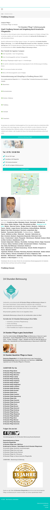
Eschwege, (31, 242)
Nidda (6, 246)
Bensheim (34, 226)
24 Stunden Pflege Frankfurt (11, 394)
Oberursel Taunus (15, 226)
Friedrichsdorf (9, 238)
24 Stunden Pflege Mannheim (11, 422)
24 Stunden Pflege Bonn (10, 418)
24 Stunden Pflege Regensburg (12, 396)
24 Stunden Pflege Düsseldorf (11, 372)
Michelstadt (36, 251)
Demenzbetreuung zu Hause (11, 440)
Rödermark (21, 234)
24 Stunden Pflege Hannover (11, 408)
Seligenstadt (9, 242)
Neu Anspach (12, 257)
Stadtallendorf (17, 240)
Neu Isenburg (24, 228)
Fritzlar (35, 255)
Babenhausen (9, 247)
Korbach (43, 238)
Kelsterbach (21, 246)
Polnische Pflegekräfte (9, 442)
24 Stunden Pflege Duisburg (11, 410)
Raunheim (30, 251)
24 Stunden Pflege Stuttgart (11, 382)
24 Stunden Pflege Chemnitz (11, 400)
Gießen (11, 224)
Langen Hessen (15, 228)
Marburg (15, 224)
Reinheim (10, 251)
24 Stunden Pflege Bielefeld (11, 416)
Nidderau (17, 242)
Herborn (37, 242)
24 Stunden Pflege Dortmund (11, 402)
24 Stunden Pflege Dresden (11, 390)
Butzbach (13, 236)
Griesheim (7, 236)
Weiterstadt (34, 236)
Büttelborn (20, 255)
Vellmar (10, 244)
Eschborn (9, 240)
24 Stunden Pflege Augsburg (11, 380)
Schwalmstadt (28, 244)
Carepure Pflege (5, 22)
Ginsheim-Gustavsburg (20, 247)
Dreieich (28, 226)
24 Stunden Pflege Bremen (11, 406)
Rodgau (23, 226)
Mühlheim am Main (11, 234)
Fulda (20, 224)
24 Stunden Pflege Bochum (11, 412)
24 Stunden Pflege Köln (9, 398)
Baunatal (27, 234)
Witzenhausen (12, 255)
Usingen (39, 255)
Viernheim (23, 230)
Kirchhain (16, 251)
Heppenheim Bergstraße (24, 236)
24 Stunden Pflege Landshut (11, 386)
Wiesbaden (21, 222)
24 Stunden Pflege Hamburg (11, 378)
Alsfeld (43, 251)
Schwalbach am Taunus (24, 253)
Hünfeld (35, 247)
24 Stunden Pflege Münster (10, 420)
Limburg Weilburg (34, 228)
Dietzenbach (16, 230)
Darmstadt (33, 222)
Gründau (45, 255)
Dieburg (8, 253)
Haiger (42, 242)
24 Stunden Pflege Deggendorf (12, 384)
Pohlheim (35, 244)
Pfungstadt (22, 238)
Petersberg (23, 251)
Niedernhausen (27, 255)
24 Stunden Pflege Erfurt (10, 392)
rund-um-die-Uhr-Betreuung (37, 36)
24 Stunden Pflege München (11, 374)
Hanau (6, 224)
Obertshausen (30, 238)
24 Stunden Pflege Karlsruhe (11, 423)
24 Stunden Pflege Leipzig (10, 376)
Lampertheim (30, 230)
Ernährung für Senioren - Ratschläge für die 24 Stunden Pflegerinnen (22, 446)
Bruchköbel (24, 242)
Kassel (27, 222)
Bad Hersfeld (18, 232)
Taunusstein (10, 232)
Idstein (16, 238)
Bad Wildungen (12, 246)
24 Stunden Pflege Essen (10, 404)
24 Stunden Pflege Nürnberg (11, 388)
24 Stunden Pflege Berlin (10, 371)
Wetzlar (7, 226)
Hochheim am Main (17, 244)
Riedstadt (37, 238)
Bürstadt (8, 249)
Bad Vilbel (9, 230)
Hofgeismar (34, 253)
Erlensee (14, 253)
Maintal (8, 228)
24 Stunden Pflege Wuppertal (11, 414)
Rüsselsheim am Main (29, 224)
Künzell (30, 247)
